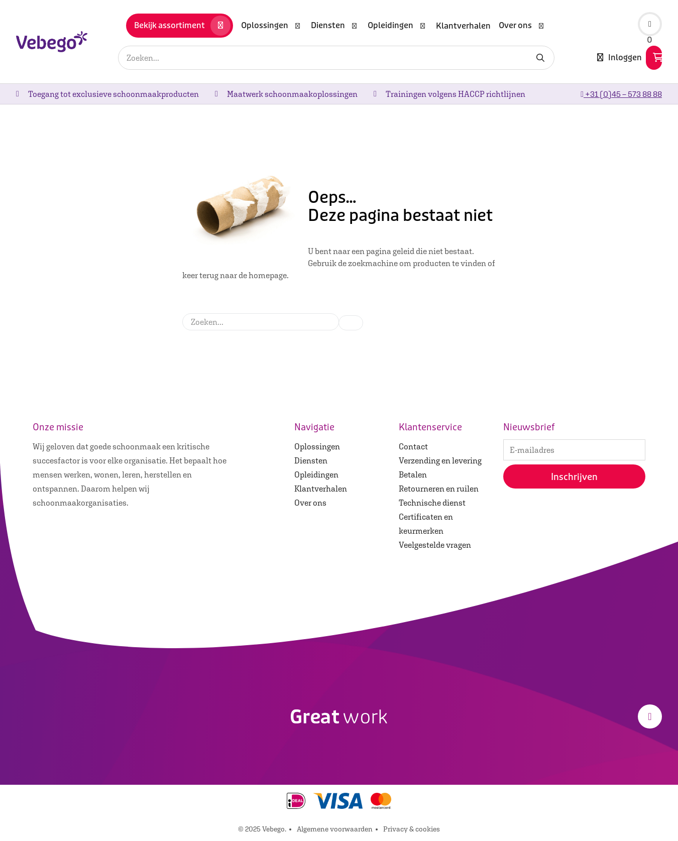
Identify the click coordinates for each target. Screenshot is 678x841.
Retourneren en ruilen (439, 488)
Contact (413, 446)
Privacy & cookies (411, 829)
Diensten (310, 460)
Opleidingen (316, 474)
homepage (268, 275)
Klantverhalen (320, 488)
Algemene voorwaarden (335, 829)
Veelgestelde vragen (435, 544)
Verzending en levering (440, 460)
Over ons (310, 502)
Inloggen (619, 57)
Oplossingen (317, 446)
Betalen (413, 474)
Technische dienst (432, 502)
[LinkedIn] (650, 716)
